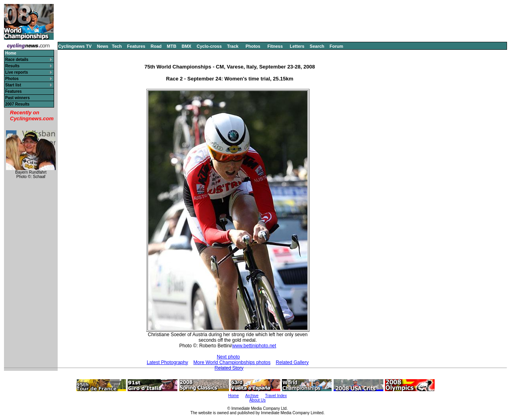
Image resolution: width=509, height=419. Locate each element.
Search (317, 46)
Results (12, 66)
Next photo (228, 357)
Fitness (275, 46)
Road (156, 46)
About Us (257, 400)
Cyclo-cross (209, 46)
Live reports (16, 72)
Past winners (17, 98)
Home (233, 396)
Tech (117, 46)
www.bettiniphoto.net (254, 346)
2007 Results (17, 104)
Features (136, 46)
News (103, 46)
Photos (252, 46)
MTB (172, 46)
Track (233, 46)
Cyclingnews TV (74, 46)
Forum (336, 46)
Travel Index (276, 396)
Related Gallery (292, 362)
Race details (16, 59)
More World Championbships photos (231, 362)
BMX (186, 46)
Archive (251, 396)
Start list (13, 85)
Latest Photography (167, 362)
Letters (297, 46)
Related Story (229, 368)
